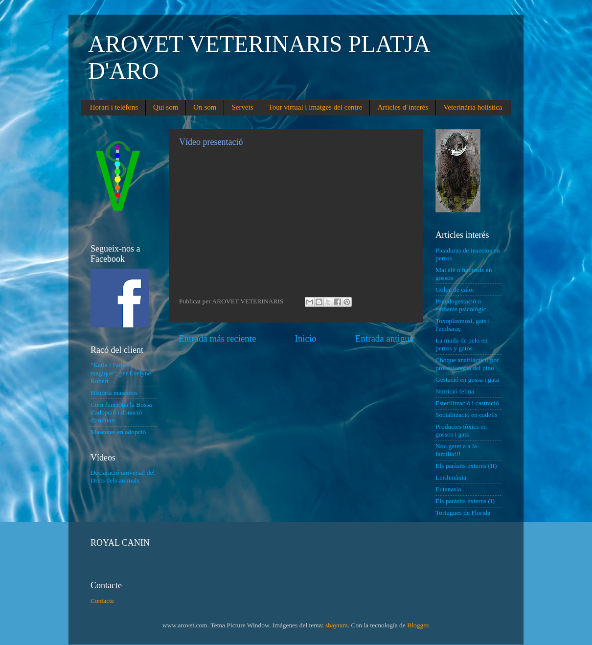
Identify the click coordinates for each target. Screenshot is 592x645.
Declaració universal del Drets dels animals (123, 476)
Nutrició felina (454, 391)
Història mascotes (114, 392)
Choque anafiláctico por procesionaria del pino (467, 363)
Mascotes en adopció (118, 432)
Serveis (242, 107)
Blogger (417, 625)
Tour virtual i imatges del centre (316, 107)
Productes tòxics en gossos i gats (461, 430)
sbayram (336, 625)
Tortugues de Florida (462, 512)
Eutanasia (448, 489)
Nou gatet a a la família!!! (456, 450)
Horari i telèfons (114, 107)
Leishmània (450, 477)
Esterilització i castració (467, 403)
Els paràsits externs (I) (465, 501)
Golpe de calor (454, 289)
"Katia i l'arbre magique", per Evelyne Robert (121, 372)
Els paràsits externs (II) (466, 465)
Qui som (165, 107)
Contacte (102, 600)
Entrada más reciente (217, 338)
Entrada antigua (384, 338)
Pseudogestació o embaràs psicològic (460, 305)
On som (204, 107)
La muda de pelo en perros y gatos (461, 344)
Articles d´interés (402, 107)
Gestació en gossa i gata (467, 379)
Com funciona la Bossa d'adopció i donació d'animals (121, 412)
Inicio (306, 338)
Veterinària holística (472, 107)
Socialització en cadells (466, 414)
